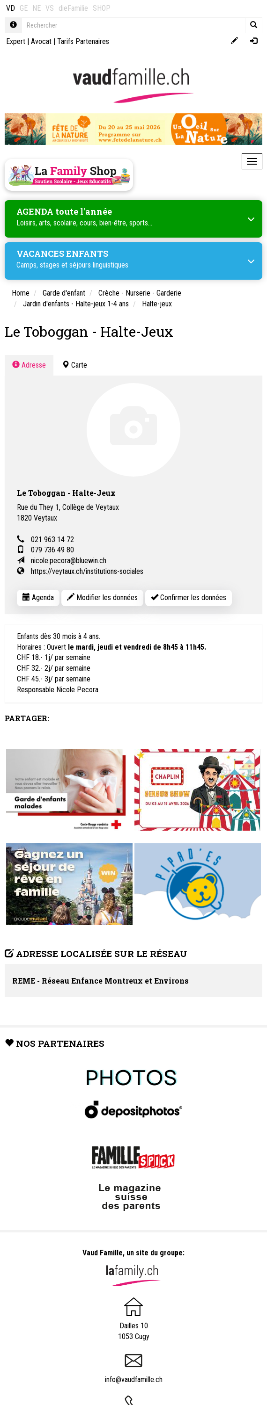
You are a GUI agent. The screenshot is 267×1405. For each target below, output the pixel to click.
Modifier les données (102, 597)
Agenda (38, 597)
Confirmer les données (188, 597)
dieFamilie (73, 8)
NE (36, 8)
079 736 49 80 (52, 549)
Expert (15, 41)
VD (10, 8)
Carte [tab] (74, 365)
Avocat (41, 41)
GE (24, 8)
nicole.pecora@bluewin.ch (68, 560)
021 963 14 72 (52, 539)
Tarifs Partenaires (83, 41)
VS (49, 8)
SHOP (102, 8)
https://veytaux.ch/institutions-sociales (87, 571)
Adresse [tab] (29, 365)
